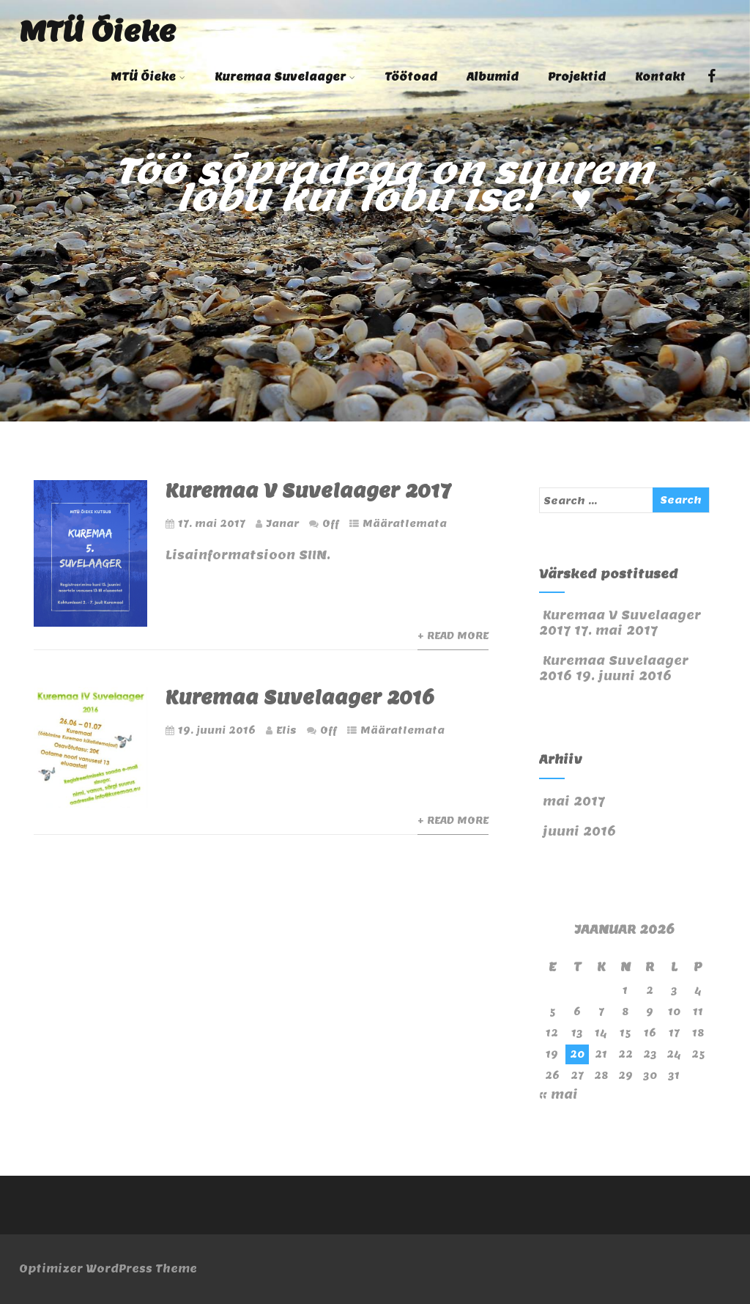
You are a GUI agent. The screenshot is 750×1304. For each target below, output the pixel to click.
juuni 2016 (579, 831)
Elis (286, 730)
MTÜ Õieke (97, 31)
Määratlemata (405, 523)
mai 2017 (574, 801)
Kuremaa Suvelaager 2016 (300, 697)
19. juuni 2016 (217, 730)
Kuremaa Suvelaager (285, 77)
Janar (282, 523)
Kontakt (660, 77)
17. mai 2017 (211, 523)
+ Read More (453, 636)
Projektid (577, 77)
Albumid (493, 77)
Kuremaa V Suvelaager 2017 (308, 490)
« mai (558, 1094)
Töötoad (411, 77)
